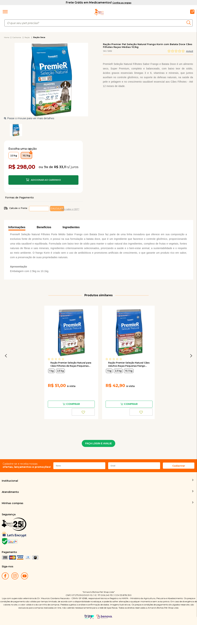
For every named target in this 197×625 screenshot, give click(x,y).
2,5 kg (60, 370)
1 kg (51, 370)
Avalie (189, 51)
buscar (189, 23)
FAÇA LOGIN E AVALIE (98, 443)
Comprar (43, 180)
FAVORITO (83, 412)
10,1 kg (128, 370)
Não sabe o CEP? (70, 209)
